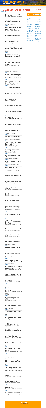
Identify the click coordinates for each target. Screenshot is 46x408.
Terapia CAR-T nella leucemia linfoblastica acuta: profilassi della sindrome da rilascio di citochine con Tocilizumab (13, 330)
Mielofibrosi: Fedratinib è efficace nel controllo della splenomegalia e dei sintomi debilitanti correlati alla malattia (13, 162)
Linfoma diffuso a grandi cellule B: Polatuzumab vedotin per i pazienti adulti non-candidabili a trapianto (12, 235)
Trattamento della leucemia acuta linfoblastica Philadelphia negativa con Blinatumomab (12, 87)
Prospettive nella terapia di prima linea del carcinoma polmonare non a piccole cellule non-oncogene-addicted (38, 39)
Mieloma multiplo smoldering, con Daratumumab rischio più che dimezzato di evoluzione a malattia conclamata (13, 42)
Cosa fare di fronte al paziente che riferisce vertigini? (29, 36)
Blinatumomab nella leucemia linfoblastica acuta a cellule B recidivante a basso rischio (13, 99)
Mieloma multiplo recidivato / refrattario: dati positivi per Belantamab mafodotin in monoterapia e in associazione (13, 375)
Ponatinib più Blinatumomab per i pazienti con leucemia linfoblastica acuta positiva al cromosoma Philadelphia (13, 194)
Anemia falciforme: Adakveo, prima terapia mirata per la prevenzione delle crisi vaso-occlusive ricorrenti (13, 228)
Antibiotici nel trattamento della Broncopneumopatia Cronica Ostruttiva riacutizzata (30, 19)
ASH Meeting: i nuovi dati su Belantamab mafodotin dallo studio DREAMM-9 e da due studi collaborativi (13, 285)
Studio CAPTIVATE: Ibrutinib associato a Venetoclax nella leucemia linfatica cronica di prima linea (13, 69)
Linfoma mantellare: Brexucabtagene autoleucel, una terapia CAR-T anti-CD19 (13, 392)
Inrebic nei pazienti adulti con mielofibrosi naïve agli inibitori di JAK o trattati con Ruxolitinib (13, 336)
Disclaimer (32, 405)
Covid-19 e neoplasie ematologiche (37, 41)
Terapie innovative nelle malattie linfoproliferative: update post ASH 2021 (38, 24)
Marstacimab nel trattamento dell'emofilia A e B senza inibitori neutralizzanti (13, 15)
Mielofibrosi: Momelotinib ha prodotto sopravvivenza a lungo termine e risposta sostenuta (13, 355)
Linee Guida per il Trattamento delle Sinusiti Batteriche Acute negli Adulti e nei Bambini (30, 31)
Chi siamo (20, 403)
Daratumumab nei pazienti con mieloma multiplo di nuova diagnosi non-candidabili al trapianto (13, 318)
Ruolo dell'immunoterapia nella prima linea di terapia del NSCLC (38, 31)
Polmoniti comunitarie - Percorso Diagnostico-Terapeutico (29, 22)
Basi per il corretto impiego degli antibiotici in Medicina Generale (30, 40)
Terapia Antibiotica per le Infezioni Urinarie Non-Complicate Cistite (30, 24)
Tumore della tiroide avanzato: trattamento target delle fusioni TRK (37, 19)
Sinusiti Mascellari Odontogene (29, 26)
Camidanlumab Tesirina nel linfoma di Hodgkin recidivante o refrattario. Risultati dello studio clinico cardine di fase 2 (13, 188)
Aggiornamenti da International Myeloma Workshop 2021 (37, 29)
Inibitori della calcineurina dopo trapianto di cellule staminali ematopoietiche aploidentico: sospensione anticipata (13, 75)
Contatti (23, 403)
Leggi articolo (6, 25)
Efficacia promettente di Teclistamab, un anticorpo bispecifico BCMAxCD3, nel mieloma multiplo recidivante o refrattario (13, 200)
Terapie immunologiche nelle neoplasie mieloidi (37, 26)
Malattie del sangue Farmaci (15, 10)
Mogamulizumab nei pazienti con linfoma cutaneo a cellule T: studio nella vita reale (13, 248)
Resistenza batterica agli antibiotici (30, 38)
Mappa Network (26, 403)
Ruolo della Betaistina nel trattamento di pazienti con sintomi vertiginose (30, 33)
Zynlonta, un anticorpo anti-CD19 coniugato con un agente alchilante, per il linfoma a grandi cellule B (13, 312)
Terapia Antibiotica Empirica (30, 28)
